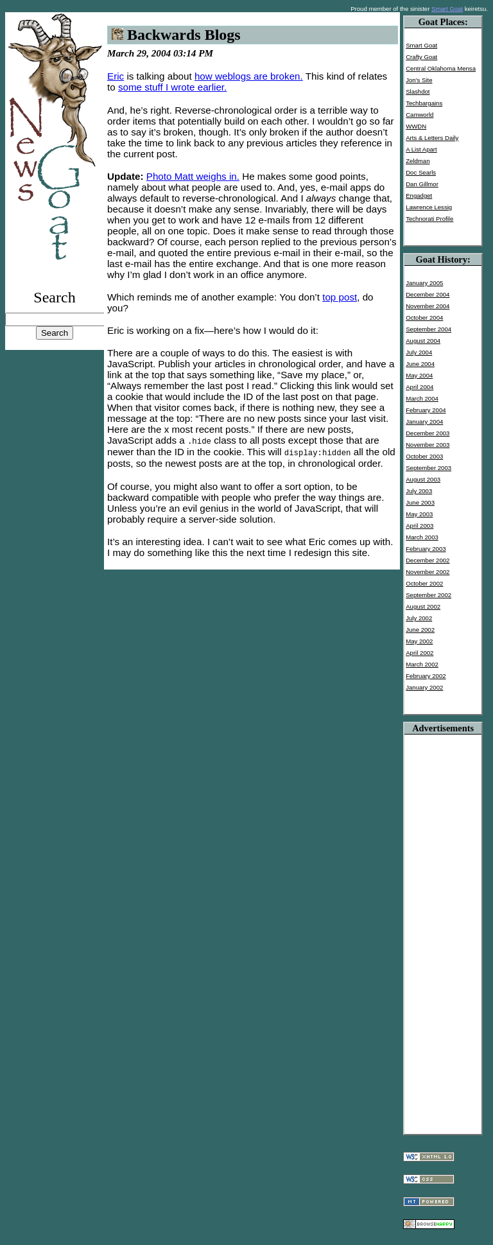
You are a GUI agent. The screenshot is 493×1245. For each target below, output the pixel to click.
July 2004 (419, 352)
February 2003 (425, 548)
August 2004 (423, 340)
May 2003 (419, 514)
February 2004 (425, 410)
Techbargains (424, 103)
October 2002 (424, 583)
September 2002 (428, 594)
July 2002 (419, 618)
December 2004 (427, 294)
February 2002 (425, 675)
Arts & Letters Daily (432, 137)
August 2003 (423, 479)
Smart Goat (447, 8)
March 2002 (422, 664)
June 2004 (420, 363)
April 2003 (419, 525)
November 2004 (427, 305)
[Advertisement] (442, 927)
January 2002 (424, 687)
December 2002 (427, 560)
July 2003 (419, 490)
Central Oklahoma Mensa (441, 68)
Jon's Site (419, 79)
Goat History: (443, 259)
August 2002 (423, 606)
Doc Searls (421, 172)
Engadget (419, 195)
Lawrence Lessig (429, 207)
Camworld (419, 114)
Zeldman (417, 160)
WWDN (416, 126)
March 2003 (422, 537)
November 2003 (427, 444)
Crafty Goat (421, 56)
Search (54, 297)
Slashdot (417, 91)
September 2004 (428, 329)
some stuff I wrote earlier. (172, 87)
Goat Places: (443, 22)
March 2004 (422, 398)
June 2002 (420, 629)
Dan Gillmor (422, 183)
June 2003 (420, 502)
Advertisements (443, 728)
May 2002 (419, 641)
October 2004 (424, 317)
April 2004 (419, 386)
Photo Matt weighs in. (192, 176)
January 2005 (424, 282)
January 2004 (424, 421)
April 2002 (419, 652)
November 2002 (427, 571)
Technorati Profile (429, 218)
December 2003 (427, 433)
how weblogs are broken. (249, 76)
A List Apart (421, 149)
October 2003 (424, 456)
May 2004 (419, 375)
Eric (115, 76)
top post (339, 297)
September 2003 (428, 467)
